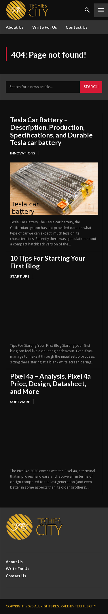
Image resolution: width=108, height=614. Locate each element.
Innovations (22, 153)
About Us (15, 27)
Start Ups (19, 276)
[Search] (91, 87)
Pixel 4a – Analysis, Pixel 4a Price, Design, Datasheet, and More (50, 383)
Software (20, 402)
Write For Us (44, 27)
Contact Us (77, 27)
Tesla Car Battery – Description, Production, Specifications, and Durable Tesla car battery (51, 131)
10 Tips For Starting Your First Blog (47, 262)
